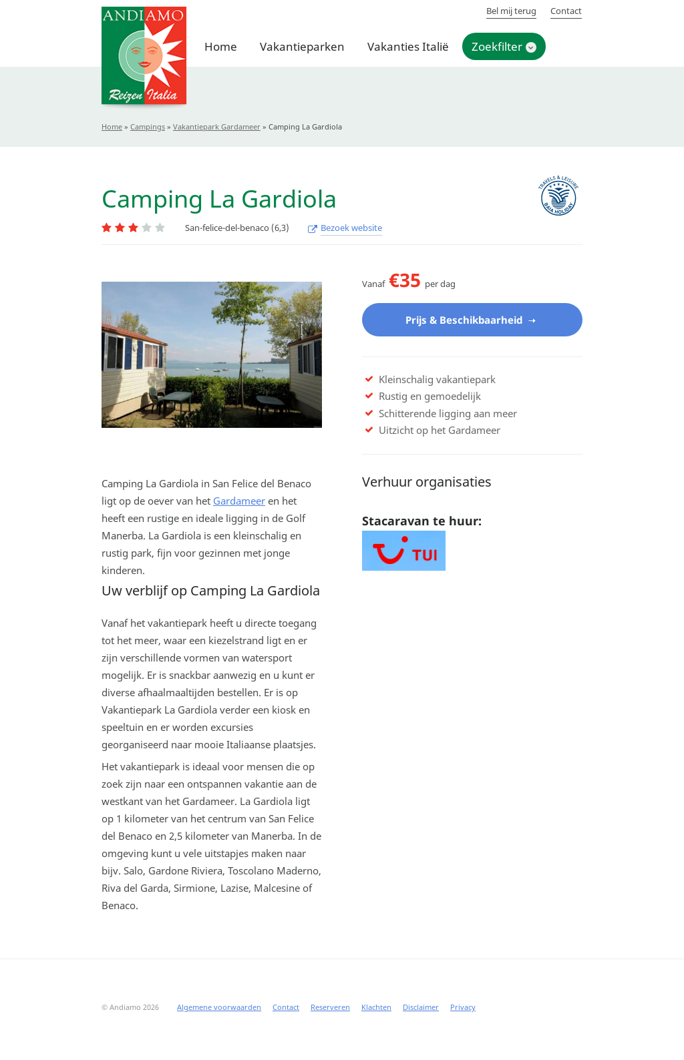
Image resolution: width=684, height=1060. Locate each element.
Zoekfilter (497, 46)
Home (220, 46)
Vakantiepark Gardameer (217, 126)
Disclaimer (421, 1008)
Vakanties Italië (408, 46)
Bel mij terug (511, 11)
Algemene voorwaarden (219, 1008)
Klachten (376, 1008)
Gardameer (239, 501)
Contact (566, 11)
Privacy (463, 1008)
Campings (147, 126)
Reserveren (330, 1008)
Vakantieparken (302, 46)
